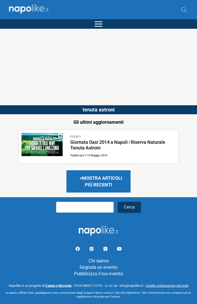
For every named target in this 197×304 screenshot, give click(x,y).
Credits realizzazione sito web (167, 286)
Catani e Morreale (58, 286)
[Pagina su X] (106, 249)
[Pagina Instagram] (92, 249)
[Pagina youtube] (119, 249)
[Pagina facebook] (78, 249)
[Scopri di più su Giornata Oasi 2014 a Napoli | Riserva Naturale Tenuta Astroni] (42, 145)
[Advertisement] (98, 65)
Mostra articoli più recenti (102, 181)
